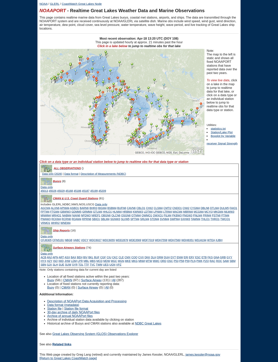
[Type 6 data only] (47, 253)
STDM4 (154, 219)
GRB (223, 257)
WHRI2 (55, 222)
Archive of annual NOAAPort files (70, 316)
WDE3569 (135, 240)
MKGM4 (218, 211)
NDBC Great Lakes (148, 323)
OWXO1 (158, 215)
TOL (80, 264)
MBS (93, 261)
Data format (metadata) (63, 305)
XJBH (219, 240)
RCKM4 (56, 219)
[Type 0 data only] (47, 187)
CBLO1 (140, 208)
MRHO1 (56, 215)
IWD (61, 261)
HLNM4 (117, 211)
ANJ (49, 257)
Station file (54, 308)
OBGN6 (106, 215)
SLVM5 (125, 219)
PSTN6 (216, 215)
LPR (80, 261)
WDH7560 (174, 240)
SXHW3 (185, 219)
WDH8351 (187, 240)
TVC (92, 264)
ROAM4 (76, 219)
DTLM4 (214, 208)
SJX (49, 264)
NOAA (43, 3)
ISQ (55, 261)
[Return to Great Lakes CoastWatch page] (68, 358)
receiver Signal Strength (222, 143)
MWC (156, 261)
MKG (134, 261)
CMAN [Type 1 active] (67, 280)
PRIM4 (207, 215)
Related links (61, 344)
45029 (61, 190)
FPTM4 (45, 211)
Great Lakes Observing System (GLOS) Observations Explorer (95, 334)
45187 (86, 190)
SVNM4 (164, 219)
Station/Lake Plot (221, 132)
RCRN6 (66, 219)
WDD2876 (122, 240)
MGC (114, 261)
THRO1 (215, 219)
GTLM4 (97, 211)
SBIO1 (96, 219)
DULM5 (224, 208)
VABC (76, 240)
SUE (61, 264)
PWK (199, 261)
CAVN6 (131, 208)
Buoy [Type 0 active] (50, 280)
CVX (141, 257)
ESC (198, 257)
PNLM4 (197, 215)
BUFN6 (121, 208)
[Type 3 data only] (47, 236)
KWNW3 (138, 211)
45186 (77, 190)
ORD (163, 261)
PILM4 (167, 215)
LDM (74, 261)
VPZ (118, 264)
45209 (102, 190)
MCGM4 (199, 211)
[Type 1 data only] (101, 204)
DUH (167, 257)
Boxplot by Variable (223, 136)
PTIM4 (225, 215)
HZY (49, 261)
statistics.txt (218, 128)
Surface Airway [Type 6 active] (91, 280)
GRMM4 (87, 211)
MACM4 (177, 211)
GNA (216, 257)
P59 (187, 261)
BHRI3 (93, 208)
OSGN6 (126, 215)
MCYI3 (208, 211)
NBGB (68, 240)
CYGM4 (195, 208)
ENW (180, 257)
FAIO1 (233, 208)
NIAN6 (76, 215)
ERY (191, 257)
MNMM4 (46, 215)
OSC (170, 261)
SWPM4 (175, 219)
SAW (226, 261)
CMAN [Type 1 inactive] (65, 287)
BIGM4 (102, 208)
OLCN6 (115, 215)
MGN (121, 261)
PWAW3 (46, 219)
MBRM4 (188, 211)
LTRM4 (167, 211)
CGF (103, 257)
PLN (193, 261)
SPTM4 (134, 219)
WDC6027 (95, 240)
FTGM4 (54, 211)
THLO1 (205, 219)
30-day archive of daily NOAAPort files (73, 312)
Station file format (76, 308)
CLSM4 (158, 208)
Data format (71, 173)
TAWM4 (195, 219)
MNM (141, 261)
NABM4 (66, 215)
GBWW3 (65, 211)
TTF (86, 264)
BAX (73, 257)
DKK (147, 257)
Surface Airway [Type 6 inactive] (88, 287)
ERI (186, 257)
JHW (67, 261)
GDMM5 (76, 211)
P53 (176, 261)
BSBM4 (111, 208)
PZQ (206, 261)
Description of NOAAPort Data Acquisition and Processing (86, 301)
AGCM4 (45, 208)
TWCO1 (225, 219)
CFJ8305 (46, 240)
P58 (181, 261)
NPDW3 (86, 215)
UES (106, 264)
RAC (212, 261)
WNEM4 (65, 222)
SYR (75, 264)
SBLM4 (105, 219)
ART (61, 257)
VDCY (85, 240)
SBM (232, 261)
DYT (173, 257)
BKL (90, 257)
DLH (153, 257)
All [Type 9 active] (114, 280)
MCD (99, 261)
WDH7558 (161, 240)
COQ (134, 257)
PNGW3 (187, 215)
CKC (115, 257)
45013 (44, 190)
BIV (85, 257)
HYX (43, 261)
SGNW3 (115, 219)
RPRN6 (86, 219)
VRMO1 (45, 222)
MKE (128, 261)
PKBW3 (177, 215)
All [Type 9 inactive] (107, 287)
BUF (96, 257)
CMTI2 (168, 208)
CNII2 (186, 208)
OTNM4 (136, 215)
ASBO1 (74, 208)
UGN (112, 264)
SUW (68, 264)
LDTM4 (148, 211)
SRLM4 (144, 219)
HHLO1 (107, 211)
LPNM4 (158, 211)
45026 (52, 190)
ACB (43, 257)
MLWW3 (229, 211)
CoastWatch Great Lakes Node (82, 3)
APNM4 (64, 208)
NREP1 (95, 215)
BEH (79, 257)
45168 (69, 190)
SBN (43, 264)
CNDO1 (177, 208)
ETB (204, 257)
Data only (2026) (52, 173)
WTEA (211, 240)
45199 (94, 190)
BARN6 (84, 208)
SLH (55, 264)
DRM (160, 257)
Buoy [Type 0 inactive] (50, 287)
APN (55, 257)
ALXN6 (55, 208)
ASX (67, 257)
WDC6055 (109, 240)
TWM (99, 264)
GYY (229, 257)
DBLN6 (205, 208)
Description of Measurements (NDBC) (103, 173)
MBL (86, 261)
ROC (219, 261)
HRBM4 (127, 211)
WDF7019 (148, 240)
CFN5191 (58, 240)
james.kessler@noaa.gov (203, 354)
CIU (109, 257)
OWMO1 (147, 215)
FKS (210, 257)
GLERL (54, 3)
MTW (149, 261)
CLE (121, 257)
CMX (128, 257)
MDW (106, 261)
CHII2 (149, 208)
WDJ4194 (200, 240)
